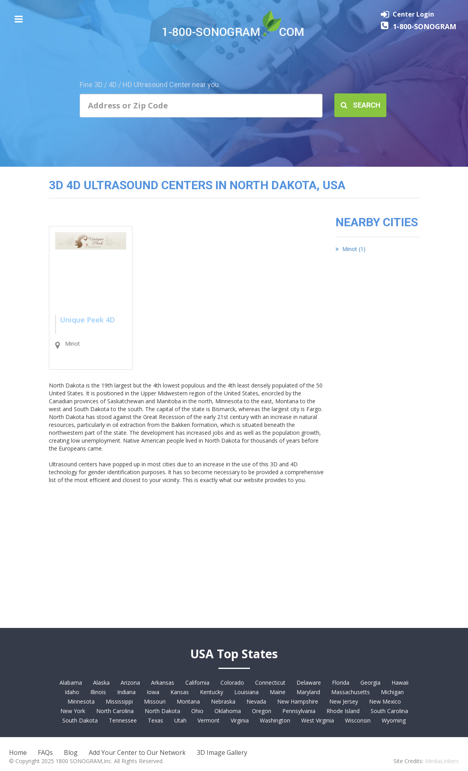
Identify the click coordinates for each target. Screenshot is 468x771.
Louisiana (246, 692)
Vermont (209, 720)
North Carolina (115, 711)
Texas (155, 720)
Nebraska (223, 701)
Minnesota (81, 701)
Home (18, 752)
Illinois (98, 692)
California (197, 682)
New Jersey (343, 701)
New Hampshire (297, 701)
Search (360, 105)
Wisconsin (358, 720)
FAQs (45, 752)
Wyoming (394, 720)
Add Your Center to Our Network (137, 752)
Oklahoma (227, 711)
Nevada (256, 701)
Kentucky (211, 692)
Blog (71, 752)
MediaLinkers (442, 761)
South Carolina (389, 711)
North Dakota (162, 711)
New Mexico (385, 701)
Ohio (197, 711)
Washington (275, 720)
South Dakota (80, 720)
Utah (180, 720)
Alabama (71, 682)
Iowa (153, 692)
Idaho (72, 692)
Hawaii (400, 682)
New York (72, 711)
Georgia (370, 682)
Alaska (101, 682)
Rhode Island (343, 711)
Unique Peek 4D (87, 319)
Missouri (155, 701)
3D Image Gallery (222, 752)
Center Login (413, 14)
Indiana (126, 692)
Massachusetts (350, 692)
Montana (188, 701)
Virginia (240, 720)
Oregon (261, 711)
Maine (277, 692)
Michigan (392, 692)
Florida (340, 682)
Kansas (179, 692)
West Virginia (317, 720)
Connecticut (270, 682)
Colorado (232, 682)
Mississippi (119, 701)
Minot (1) (350, 249)
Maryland (308, 692)
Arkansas (162, 682)
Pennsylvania (298, 711)
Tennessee (123, 720)
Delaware (308, 682)
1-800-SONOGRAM (424, 26)
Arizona (130, 682)
